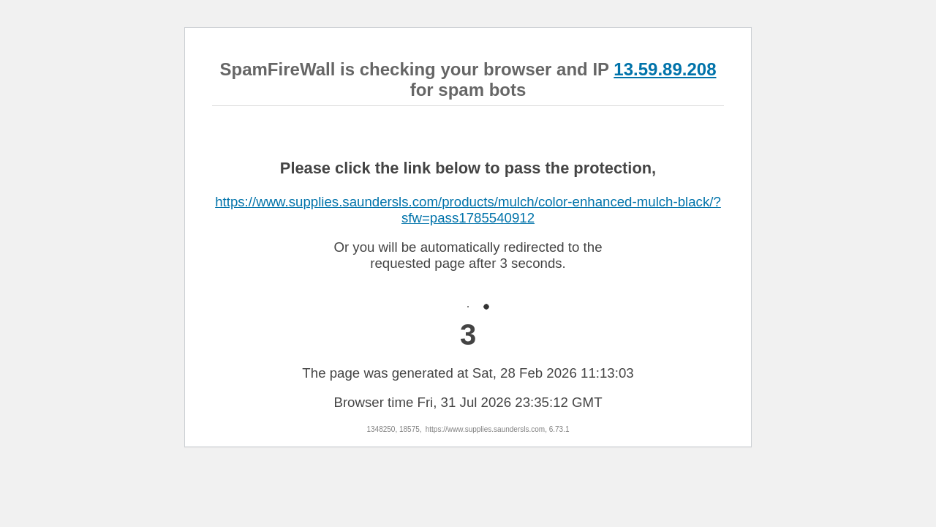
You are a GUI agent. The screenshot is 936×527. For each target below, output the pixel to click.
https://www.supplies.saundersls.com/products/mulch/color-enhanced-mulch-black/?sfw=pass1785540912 (468, 209)
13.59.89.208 (665, 69)
